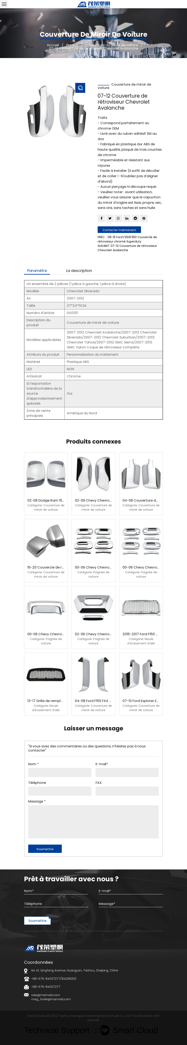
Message (37, 801)
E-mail (102, 764)
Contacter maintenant (119, 230)
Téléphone (37, 782)
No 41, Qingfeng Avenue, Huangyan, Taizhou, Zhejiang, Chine (74, 970)
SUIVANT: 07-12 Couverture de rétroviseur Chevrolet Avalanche (127, 248)
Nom (33, 764)
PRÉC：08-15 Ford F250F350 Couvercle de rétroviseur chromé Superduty (127, 239)
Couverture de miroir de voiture (112, 45)
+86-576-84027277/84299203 (53, 979)
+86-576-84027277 (45, 987)
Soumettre (37, 920)
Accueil (53, 45)
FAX (99, 782)
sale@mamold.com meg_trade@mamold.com (51, 997)
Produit (72, 45)
